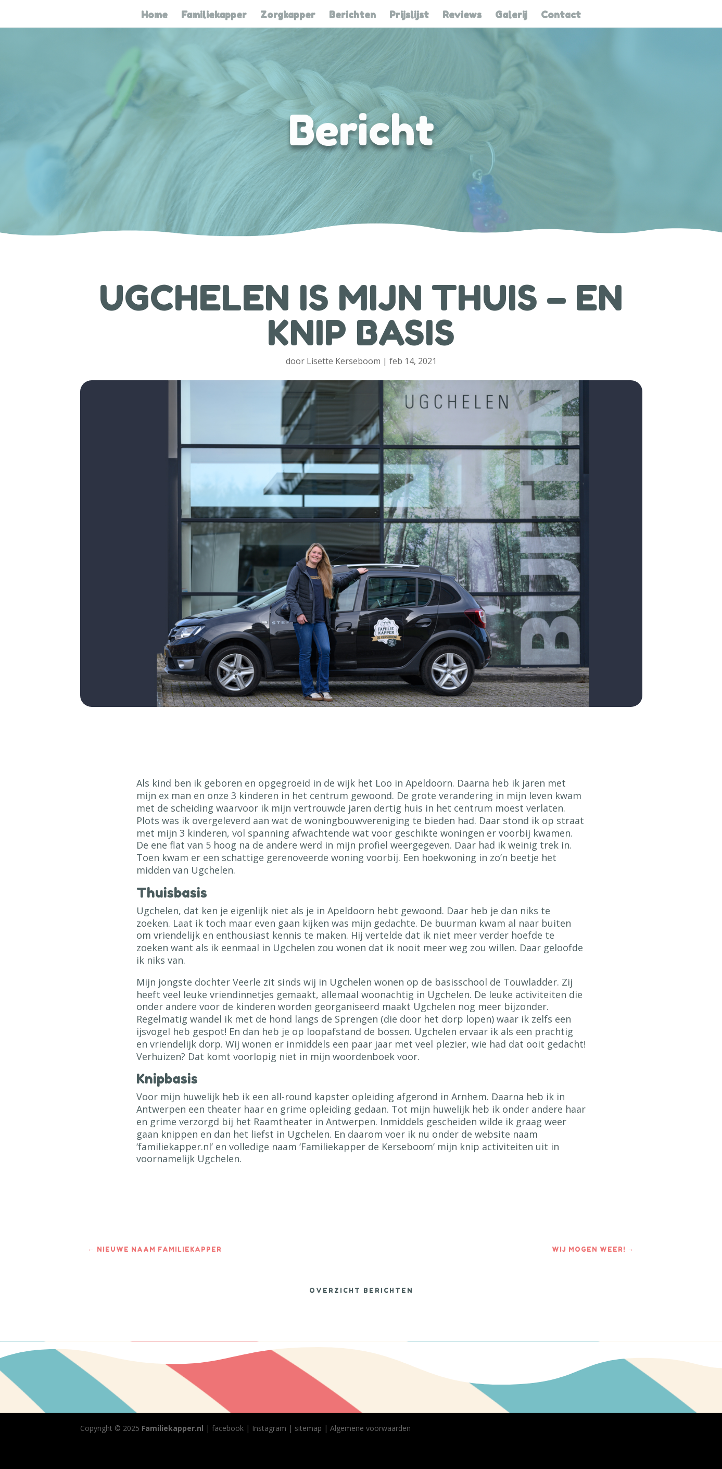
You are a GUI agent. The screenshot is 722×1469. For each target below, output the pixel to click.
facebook (228, 1428)
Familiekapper (214, 15)
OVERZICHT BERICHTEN (361, 1290)
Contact (561, 15)
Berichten (352, 15)
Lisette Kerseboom (344, 361)
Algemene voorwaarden (370, 1428)
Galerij (511, 15)
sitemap (308, 1428)
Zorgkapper (287, 15)
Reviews (462, 15)
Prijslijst (409, 15)
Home (154, 15)
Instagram (269, 1428)
